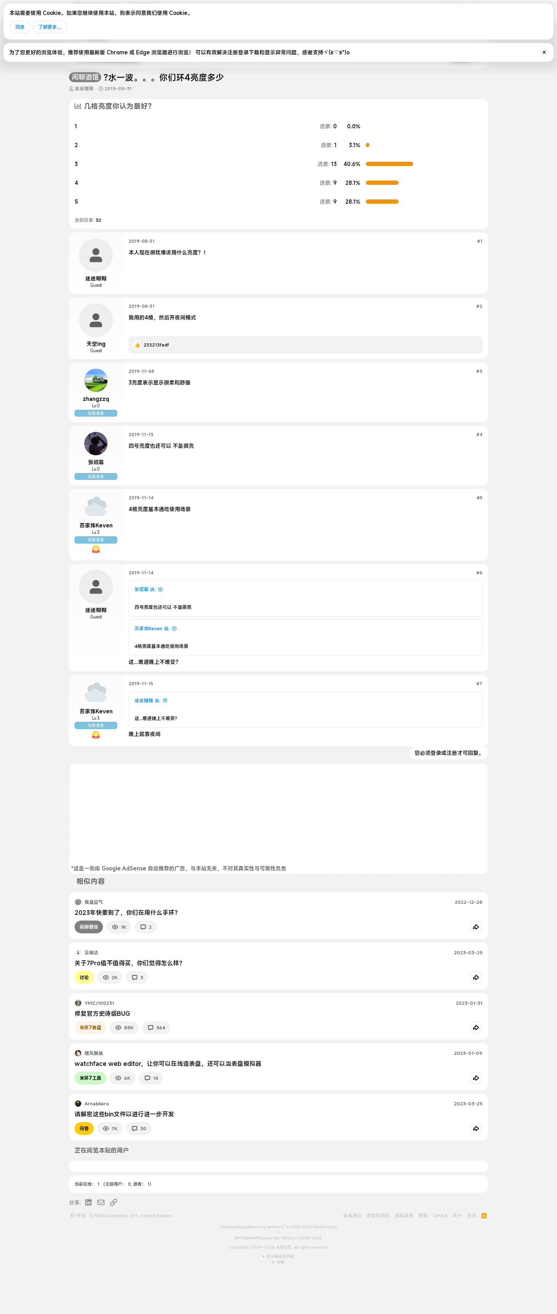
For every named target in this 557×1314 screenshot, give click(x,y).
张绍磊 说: (145, 619)
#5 (479, 517)
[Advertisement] (278, 855)
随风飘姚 (94, 1093)
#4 (479, 444)
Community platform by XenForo (279, 1266)
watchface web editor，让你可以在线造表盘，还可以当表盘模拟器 (168, 1103)
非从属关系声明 (280, 1296)
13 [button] (327, 163)
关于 (457, 1255)
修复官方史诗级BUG (102, 1053)
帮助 (423, 1255)
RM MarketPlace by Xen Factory (278, 1277)
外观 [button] (78, 1255)
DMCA (440, 1255)
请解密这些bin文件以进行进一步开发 (124, 1154)
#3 (479, 371)
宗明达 (91, 992)
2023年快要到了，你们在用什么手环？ (127, 952)
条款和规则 (378, 1255)
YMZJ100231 (99, 1043)
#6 (479, 602)
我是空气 (94, 942)
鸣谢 (281, 1301)
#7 (479, 713)
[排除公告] (544, 52)
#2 (479, 306)
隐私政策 (404, 1255)
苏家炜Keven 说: (152, 658)
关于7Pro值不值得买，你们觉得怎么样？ (130, 1003)
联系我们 (352, 1255)
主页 (471, 1255)
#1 (479, 241)
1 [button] (329, 145)
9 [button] (328, 182)
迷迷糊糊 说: (147, 730)
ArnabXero (97, 1143)
